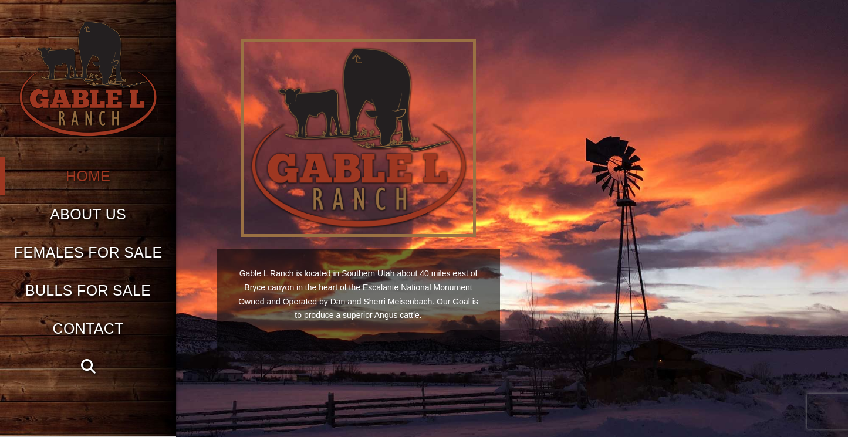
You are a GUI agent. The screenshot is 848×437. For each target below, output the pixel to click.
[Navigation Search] (88, 367)
